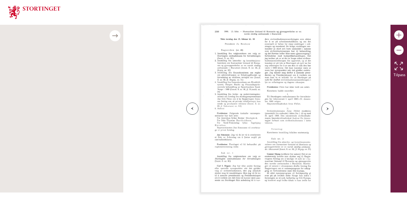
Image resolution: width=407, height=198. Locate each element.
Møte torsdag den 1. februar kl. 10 (39, 51)
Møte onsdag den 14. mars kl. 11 (38, 134)
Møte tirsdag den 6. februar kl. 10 (39, 59)
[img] (34, 12)
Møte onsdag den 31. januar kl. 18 (39, 43)
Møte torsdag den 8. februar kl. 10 (39, 76)
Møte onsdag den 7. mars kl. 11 (37, 117)
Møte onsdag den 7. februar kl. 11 (39, 68)
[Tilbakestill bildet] (398, 66)
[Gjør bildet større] (399, 35)
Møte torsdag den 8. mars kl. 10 (37, 125)
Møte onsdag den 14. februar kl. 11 (40, 84)
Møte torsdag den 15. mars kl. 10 (38, 142)
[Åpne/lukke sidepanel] (123, 35)
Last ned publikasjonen (36, 172)
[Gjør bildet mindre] (399, 50)
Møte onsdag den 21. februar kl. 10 (40, 101)
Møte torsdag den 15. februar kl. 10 (40, 92)
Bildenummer (20, 153)
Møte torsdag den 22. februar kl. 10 (40, 109)
